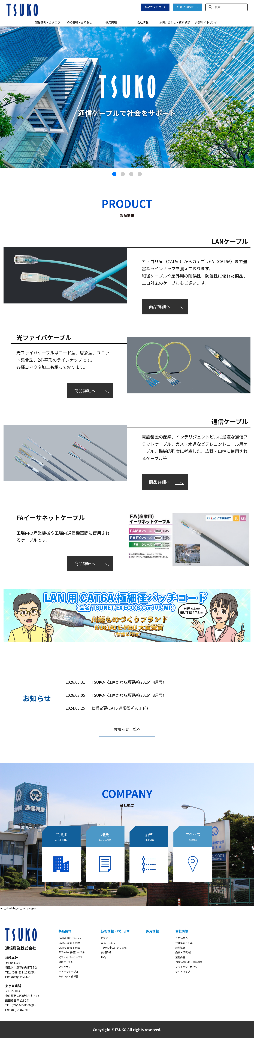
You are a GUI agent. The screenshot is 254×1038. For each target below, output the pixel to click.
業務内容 (180, 957)
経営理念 (180, 947)
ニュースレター (109, 943)
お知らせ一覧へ (127, 729)
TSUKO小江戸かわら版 (113, 947)
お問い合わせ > (187, 7)
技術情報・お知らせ (79, 22)
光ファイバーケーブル (71, 957)
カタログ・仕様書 (68, 976)
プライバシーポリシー (187, 967)
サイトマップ (182, 971)
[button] (5, 98)
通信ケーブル (66, 962)
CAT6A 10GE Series (70, 938)
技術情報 (106, 952)
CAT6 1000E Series (69, 943)
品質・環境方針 (184, 952)
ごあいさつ (181, 938)
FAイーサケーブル (68, 971)
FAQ (103, 957)
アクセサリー (66, 967)
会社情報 (143, 22)
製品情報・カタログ (47, 22)
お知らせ (106, 938)
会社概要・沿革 (184, 943)
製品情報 (65, 931)
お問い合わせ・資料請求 (174, 22)
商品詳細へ (159, 306)
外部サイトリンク (206, 22)
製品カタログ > (155, 7)
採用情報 (111, 22)
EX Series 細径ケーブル (71, 952)
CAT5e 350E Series (69, 947)
